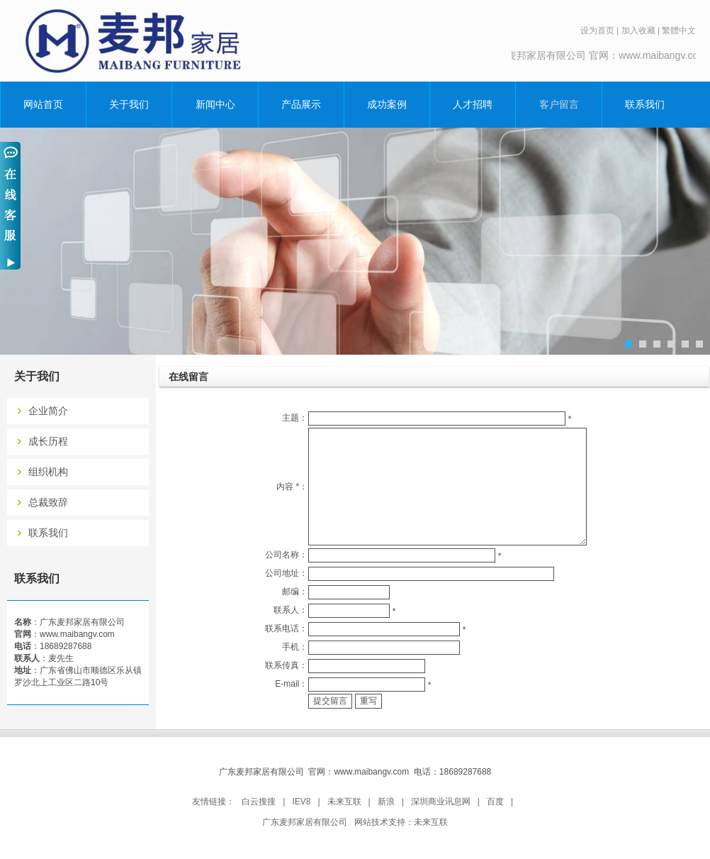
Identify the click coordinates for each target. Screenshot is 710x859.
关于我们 (129, 104)
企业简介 (48, 411)
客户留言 (559, 104)
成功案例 (387, 104)
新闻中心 (215, 104)
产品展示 (301, 104)
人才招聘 (472, 104)
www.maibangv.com (77, 634)
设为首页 (597, 30)
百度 (495, 802)
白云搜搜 (259, 802)
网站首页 (43, 104)
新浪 (386, 802)
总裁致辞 (48, 502)
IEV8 (301, 802)
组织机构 (48, 472)
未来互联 (344, 802)
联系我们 (645, 104)
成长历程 (48, 441)
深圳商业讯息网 (440, 802)
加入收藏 (638, 30)
